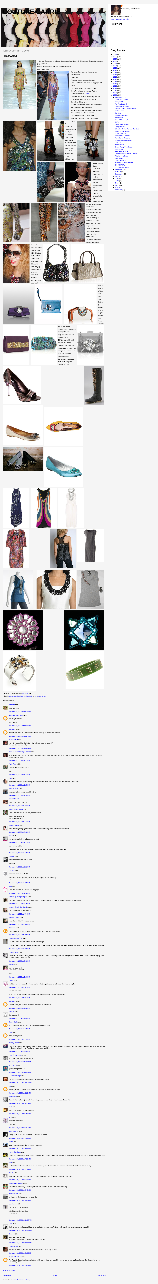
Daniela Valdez (14, 917)
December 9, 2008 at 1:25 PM (19, 785)
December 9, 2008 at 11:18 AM (20, 712)
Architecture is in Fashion (124, 163)
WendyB (12, 705)
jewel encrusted (28, 696)
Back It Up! (119, 158)
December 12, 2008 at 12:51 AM (20, 1243)
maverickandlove (15, 1152)
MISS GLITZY (14, 799)
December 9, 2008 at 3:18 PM (19, 853)
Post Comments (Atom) (21, 1280)
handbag (20, 696)
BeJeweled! (119, 149)
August (118, 176)
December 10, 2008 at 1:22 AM (20, 1093)
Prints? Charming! (121, 120)
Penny (11, 1173)
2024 (115, 59)
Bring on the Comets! (122, 136)
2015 (115, 79)
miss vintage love (15, 1055)
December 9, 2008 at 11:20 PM (20, 1072)
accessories (13, 696)
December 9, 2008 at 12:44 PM (20, 748)
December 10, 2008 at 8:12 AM (20, 1169)
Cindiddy (12, 870)
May (117, 183)
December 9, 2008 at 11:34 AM (20, 736)
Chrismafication (120, 160)
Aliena (11, 1142)
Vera (10, 1162)
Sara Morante (13, 1131)
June (117, 181)
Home (55, 1275)
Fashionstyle (13, 1246)
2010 (115, 91)
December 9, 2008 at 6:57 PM (19, 998)
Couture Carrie (31, 11)
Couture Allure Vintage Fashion (20, 752)
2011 (115, 88)
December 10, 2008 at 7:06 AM (20, 1148)
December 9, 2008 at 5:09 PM (19, 961)
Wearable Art (119, 145)
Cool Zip (118, 142)
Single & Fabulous (15, 1256)
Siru (10, 1117)
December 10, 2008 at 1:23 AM (20, 1103)
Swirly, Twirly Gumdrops (123, 147)
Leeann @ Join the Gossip (18, 907)
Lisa (10, 778)
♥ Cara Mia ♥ (13, 740)
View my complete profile (120, 19)
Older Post (102, 1275)
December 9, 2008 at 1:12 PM (19, 761)
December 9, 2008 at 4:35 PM (19, 904)
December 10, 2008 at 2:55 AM (20, 1114)
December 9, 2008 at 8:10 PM (19, 1029)
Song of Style (13, 788)
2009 (115, 93)
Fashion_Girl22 (14, 952)
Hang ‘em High (120, 127)
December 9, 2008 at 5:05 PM (19, 935)
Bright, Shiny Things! (122, 131)
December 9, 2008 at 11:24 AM (20, 726)
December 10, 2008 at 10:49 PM (20, 1230)
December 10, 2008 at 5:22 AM (20, 1138)
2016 (115, 77)
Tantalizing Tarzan (121, 100)
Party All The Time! (121, 151)
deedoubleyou (14, 825)
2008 (115, 95)
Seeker (11, 964)
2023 (115, 61)
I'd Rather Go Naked (122, 167)
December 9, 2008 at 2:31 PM (19, 806)
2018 (115, 72)
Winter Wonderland (121, 124)
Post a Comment (9, 1270)
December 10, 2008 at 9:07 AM (20, 1200)
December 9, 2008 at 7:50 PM (19, 1018)
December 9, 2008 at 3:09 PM (19, 832)
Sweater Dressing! (121, 115)
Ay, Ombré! (119, 118)
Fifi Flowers (13, 1096)
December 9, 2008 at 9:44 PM (19, 1051)
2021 (115, 66)
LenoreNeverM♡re (15, 938)
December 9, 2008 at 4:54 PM (19, 914)
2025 (115, 57)
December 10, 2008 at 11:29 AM (20, 1220)
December (119, 97)
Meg (10, 886)
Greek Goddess (120, 133)
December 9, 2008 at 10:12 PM (20, 1062)
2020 (115, 68)
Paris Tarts (12, 764)
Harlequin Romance (122, 106)
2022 (115, 63)
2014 (115, 82)
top (45, 696)
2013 (115, 84)
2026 (115, 54)
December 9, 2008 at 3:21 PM (19, 867)
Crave (87, 94)
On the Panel (119, 111)
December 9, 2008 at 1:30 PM (19, 795)
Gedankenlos (13, 1193)
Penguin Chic (119, 102)
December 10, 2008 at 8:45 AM (20, 1190)
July (116, 178)
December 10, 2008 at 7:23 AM (20, 1159)
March (117, 187)
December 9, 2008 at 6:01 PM (19, 987)
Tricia (10, 1032)
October (118, 172)
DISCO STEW (120, 165)
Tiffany (11, 980)
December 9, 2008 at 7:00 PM (19, 1008)
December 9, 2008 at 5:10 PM (19, 977)
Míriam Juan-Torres (15, 1183)
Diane (11, 835)
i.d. (10, 1086)
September (119, 174)
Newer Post (7, 1275)
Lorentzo (12, 856)
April (117, 185)
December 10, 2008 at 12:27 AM (20, 1083)
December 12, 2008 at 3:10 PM (20, 1253)
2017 (115, 75)
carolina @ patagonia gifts (18, 897)
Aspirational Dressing (122, 138)
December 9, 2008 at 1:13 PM (19, 775)
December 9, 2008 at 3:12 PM (19, 842)
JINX (10, 1107)
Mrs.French (13, 1065)
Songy (11, 1234)
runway (36, 696)
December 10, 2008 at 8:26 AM (20, 1180)
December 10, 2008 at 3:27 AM (20, 1128)
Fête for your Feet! (121, 156)
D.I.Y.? (117, 122)
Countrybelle (13, 1022)
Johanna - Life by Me (16, 809)
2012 (115, 86)
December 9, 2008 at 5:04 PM (19, 924)
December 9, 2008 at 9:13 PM (19, 1039)
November (119, 169)
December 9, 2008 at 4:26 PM (19, 893)
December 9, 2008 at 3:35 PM (19, 883)
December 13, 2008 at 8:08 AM (20, 1265)
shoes (41, 696)
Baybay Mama (14, 1043)
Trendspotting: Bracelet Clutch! (126, 154)
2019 (115, 70)
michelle (12, 1012)
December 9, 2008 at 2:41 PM (19, 822)
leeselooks (12, 1204)
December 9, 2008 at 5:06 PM (19, 949)
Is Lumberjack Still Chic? (123, 140)
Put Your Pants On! (121, 104)
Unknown (12, 729)
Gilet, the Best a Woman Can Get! (127, 129)
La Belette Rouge (15, 1076)
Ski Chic (118, 113)
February (118, 190)
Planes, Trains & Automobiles (125, 109)
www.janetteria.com (16, 715)
